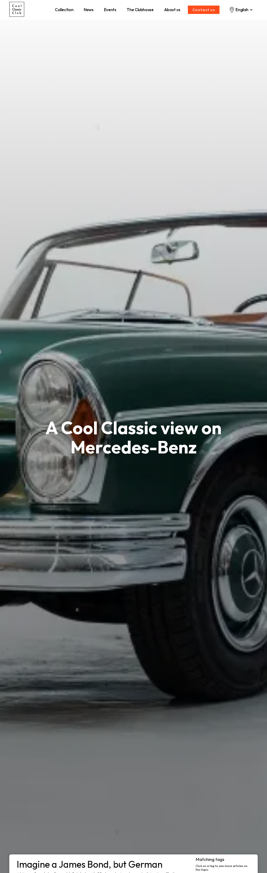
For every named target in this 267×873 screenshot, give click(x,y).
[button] (241, 9)
